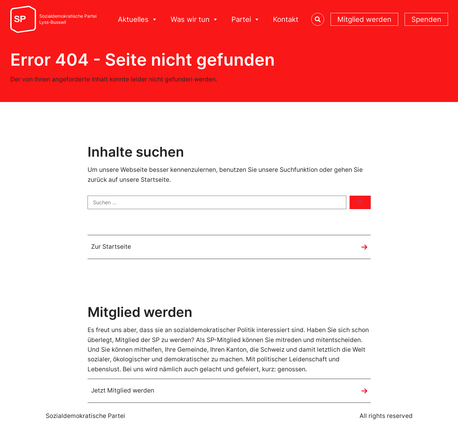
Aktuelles (138, 19)
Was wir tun (195, 19)
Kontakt (285, 19)
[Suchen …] (217, 202)
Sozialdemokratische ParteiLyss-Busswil (68, 19)
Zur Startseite (111, 246)
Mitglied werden (364, 19)
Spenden (426, 19)
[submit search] (360, 202)
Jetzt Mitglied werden (122, 390)
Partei (245, 19)
